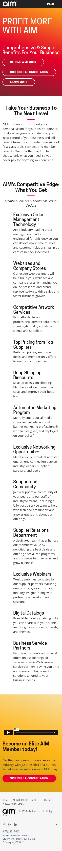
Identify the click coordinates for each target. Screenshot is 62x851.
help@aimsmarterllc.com (14, 835)
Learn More (18, 82)
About (35, 800)
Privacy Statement (13, 804)
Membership (20, 800)
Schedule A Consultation (29, 72)
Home (5, 800)
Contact (48, 800)
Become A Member (23, 62)
